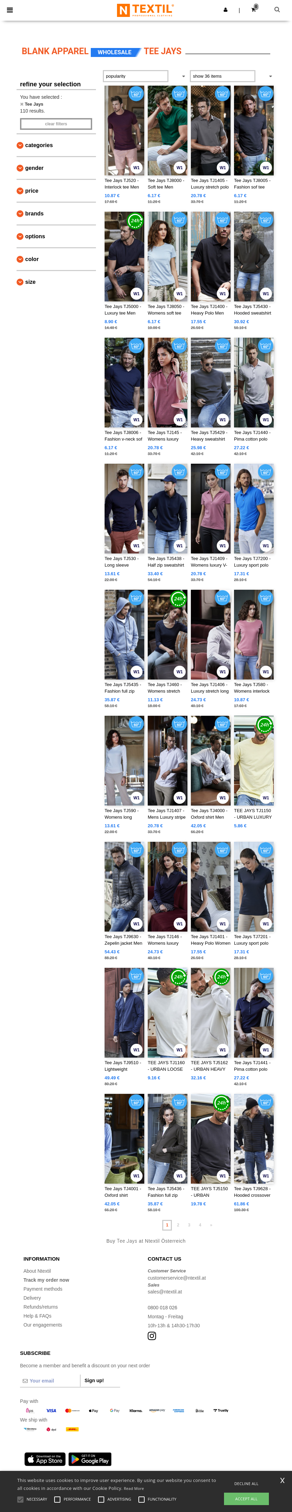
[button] (225, 9)
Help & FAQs (37, 1316)
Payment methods (42, 1289)
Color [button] (32, 259)
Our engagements (42, 1325)
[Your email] (50, 1381)
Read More (134, 1488)
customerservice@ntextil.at (177, 1278)
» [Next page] (211, 1225)
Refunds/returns (40, 1307)
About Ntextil (37, 1271)
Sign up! (94, 1380)
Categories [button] (39, 145)
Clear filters (56, 124)
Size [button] (30, 282)
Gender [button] (34, 168)
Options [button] (35, 236)
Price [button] (31, 191)
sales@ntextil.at (165, 1291)
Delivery (32, 1298)
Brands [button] (34, 213)
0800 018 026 (162, 1307)
